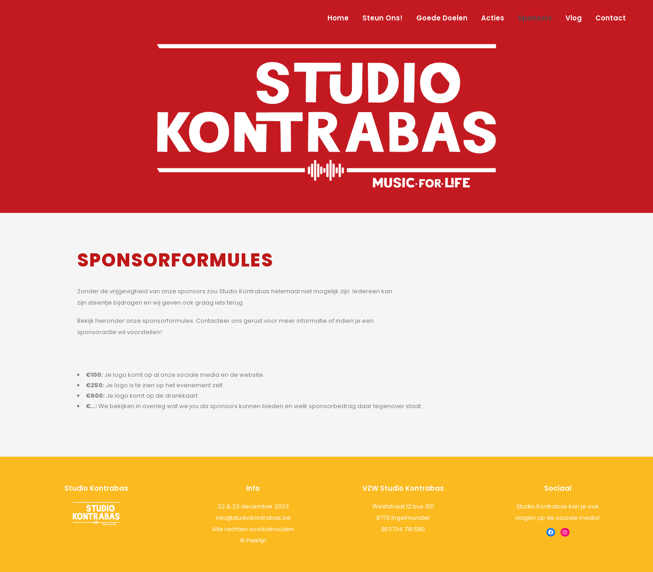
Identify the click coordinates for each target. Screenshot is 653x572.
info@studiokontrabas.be (253, 517)
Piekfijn (256, 540)
